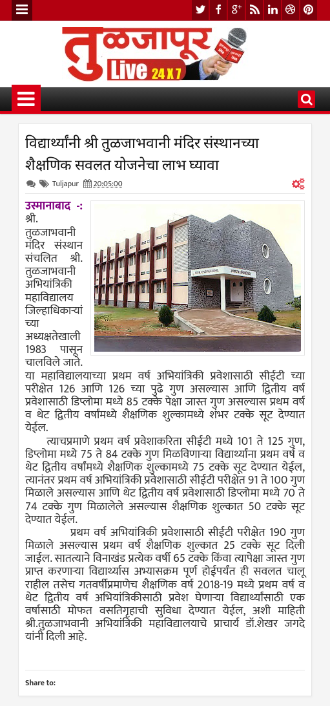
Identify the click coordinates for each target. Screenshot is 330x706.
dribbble (290, 10)
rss (254, 10)
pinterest (308, 10)
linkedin (272, 10)
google (236, 10)
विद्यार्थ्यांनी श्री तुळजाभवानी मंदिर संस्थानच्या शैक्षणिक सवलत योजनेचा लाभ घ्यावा (142, 153)
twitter (200, 10)
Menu (22, 10)
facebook (218, 10)
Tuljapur (65, 183)
